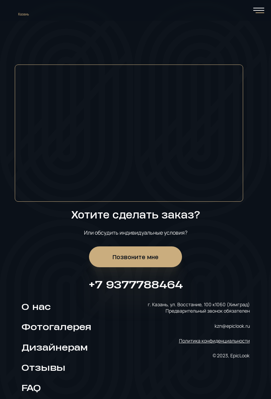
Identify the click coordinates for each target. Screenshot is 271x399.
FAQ (31, 387)
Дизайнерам (54, 347)
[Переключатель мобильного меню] (258, 10)
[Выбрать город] (26, 10)
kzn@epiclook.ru (232, 326)
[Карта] (135, 126)
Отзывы (43, 367)
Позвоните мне (135, 257)
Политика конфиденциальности (214, 340)
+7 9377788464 (135, 284)
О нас (36, 306)
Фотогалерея (56, 326)
